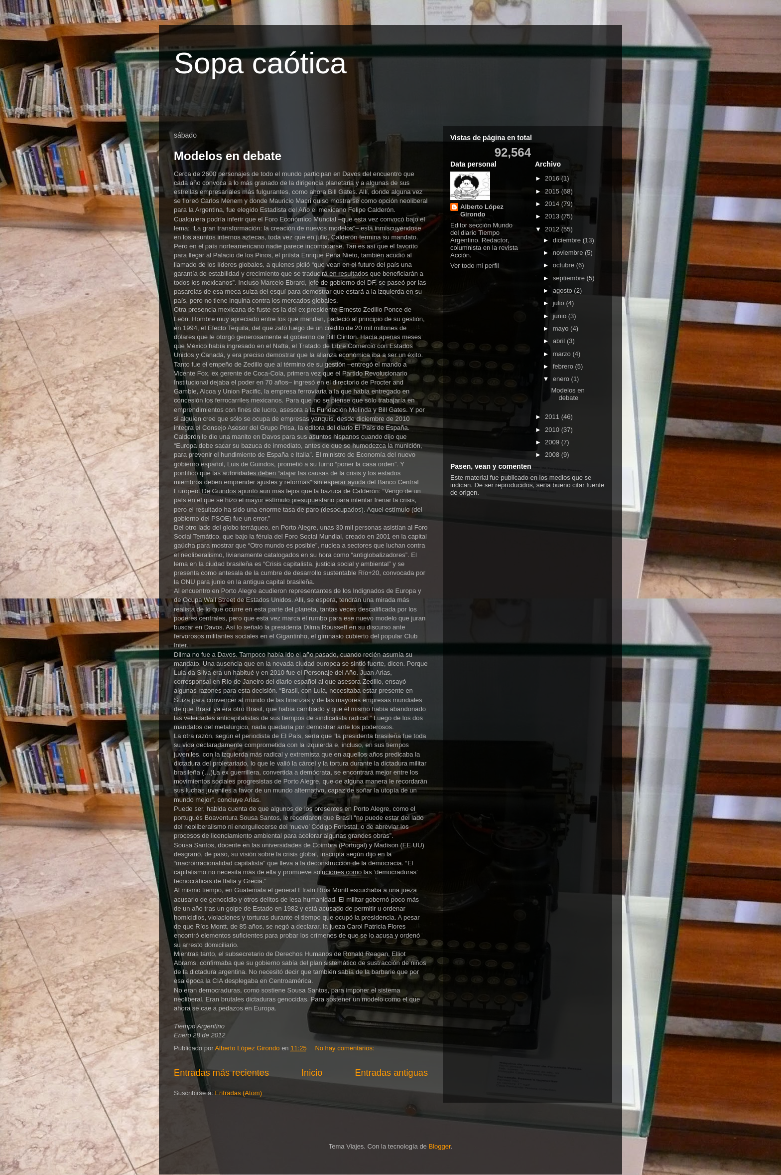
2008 (553, 454)
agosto (563, 290)
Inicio (311, 1073)
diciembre (568, 240)
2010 (553, 429)
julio (559, 303)
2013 (553, 216)
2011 (553, 416)
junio (560, 316)
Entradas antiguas (391, 1073)
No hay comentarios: (345, 1048)
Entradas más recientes (221, 1073)
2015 (553, 191)
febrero (564, 366)
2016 (553, 178)
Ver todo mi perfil (474, 265)
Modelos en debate (227, 156)
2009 (553, 442)
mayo (561, 328)
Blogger (439, 1146)
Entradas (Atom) (238, 1093)
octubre (564, 265)
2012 (553, 229)
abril (560, 341)
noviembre (569, 252)
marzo (563, 354)
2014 (553, 203)
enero (562, 379)
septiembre (570, 278)
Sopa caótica (260, 63)
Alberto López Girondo (482, 210)
